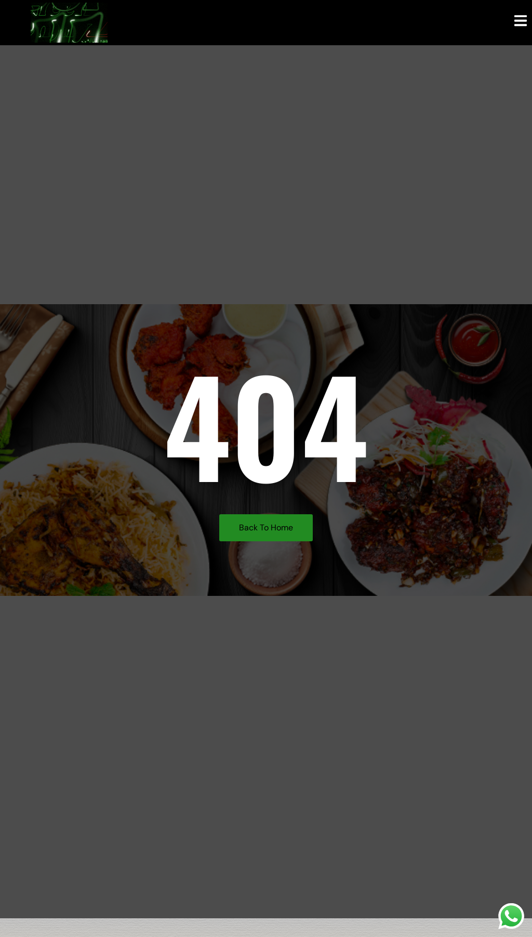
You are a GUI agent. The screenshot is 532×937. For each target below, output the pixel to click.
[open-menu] (520, 22)
